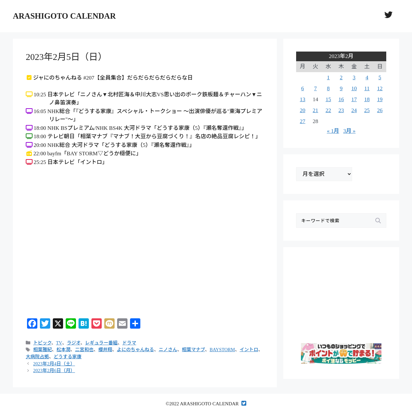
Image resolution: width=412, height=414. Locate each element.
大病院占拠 (37, 356)
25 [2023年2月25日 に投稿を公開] (367, 110)
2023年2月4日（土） (54, 363)
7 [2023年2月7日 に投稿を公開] (315, 88)
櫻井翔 (105, 349)
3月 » (349, 131)
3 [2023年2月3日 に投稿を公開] (354, 77)
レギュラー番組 (101, 342)
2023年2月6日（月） (54, 370)
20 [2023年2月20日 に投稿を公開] (302, 110)
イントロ (248, 349)
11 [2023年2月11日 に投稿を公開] (367, 88)
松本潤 (63, 349)
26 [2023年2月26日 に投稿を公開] (380, 110)
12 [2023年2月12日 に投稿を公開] (380, 88)
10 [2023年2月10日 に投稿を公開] (354, 88)
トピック (42, 342)
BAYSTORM (222, 349)
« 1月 (333, 131)
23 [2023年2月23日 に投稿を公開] (341, 110)
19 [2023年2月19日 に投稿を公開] (380, 99)
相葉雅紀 (42, 349)
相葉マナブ (193, 349)
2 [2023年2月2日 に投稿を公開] (341, 77)
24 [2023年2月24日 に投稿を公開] (354, 110)
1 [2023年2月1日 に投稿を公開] (328, 77)
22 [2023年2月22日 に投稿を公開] (328, 110)
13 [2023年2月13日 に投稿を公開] (302, 99)
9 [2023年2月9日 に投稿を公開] (341, 88)
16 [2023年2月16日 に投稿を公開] (341, 99)
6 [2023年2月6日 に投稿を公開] (302, 88)
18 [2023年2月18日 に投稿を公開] (367, 99)
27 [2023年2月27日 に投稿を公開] (302, 121)
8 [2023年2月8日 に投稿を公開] (328, 88)
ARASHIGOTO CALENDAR (64, 16)
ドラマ (129, 342)
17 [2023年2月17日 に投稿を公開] (354, 99)
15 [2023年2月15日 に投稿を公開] (328, 99)
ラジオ (73, 342)
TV (59, 342)
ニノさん (168, 349)
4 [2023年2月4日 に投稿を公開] (367, 77)
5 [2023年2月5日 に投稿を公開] (380, 77)
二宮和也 (84, 349)
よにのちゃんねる (135, 349)
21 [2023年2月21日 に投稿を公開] (315, 110)
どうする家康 (68, 356)
